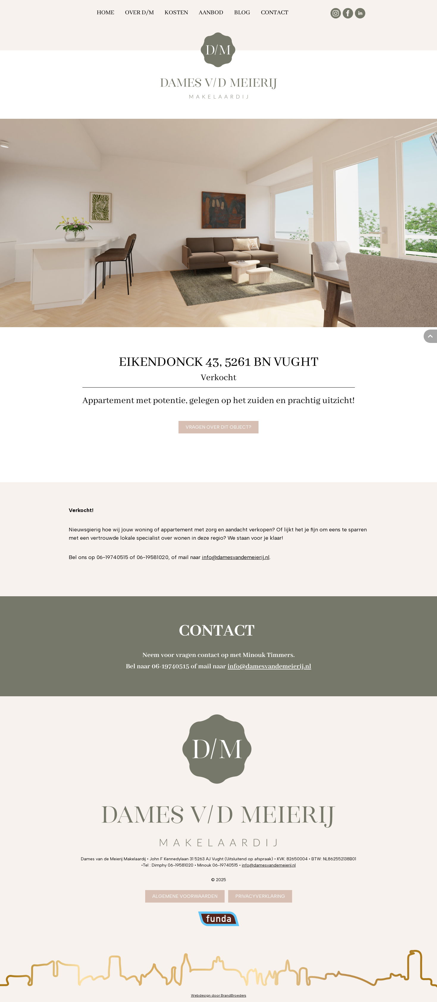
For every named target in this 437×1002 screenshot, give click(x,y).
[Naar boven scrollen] (430, 336)
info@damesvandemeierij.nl (236, 557)
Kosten (176, 12)
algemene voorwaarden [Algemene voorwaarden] (184, 896)
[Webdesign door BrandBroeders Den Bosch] (218, 995)
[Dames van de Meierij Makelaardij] (218, 65)
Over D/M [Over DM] (139, 12)
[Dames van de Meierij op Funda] (218, 919)
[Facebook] (348, 13)
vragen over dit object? (218, 427)
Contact (274, 12)
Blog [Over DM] (242, 12)
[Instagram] (336, 13)
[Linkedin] (360, 13)
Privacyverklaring (260, 896)
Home (105, 12)
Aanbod (211, 12)
